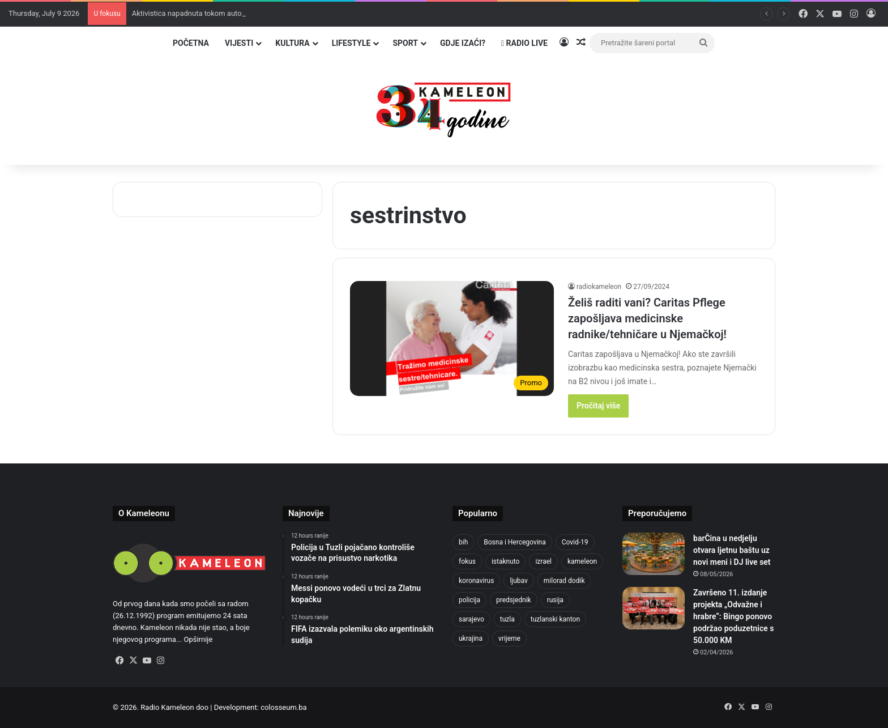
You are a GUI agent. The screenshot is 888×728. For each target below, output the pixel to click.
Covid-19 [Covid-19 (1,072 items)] (575, 542)
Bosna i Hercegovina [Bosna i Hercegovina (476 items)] (514, 542)
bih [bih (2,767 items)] (463, 542)
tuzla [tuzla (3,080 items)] (507, 619)
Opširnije (197, 639)
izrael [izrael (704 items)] (543, 561)
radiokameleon (599, 287)
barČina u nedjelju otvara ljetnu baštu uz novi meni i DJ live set (732, 550)
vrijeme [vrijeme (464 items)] (509, 638)
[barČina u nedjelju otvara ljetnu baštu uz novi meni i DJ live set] (653, 554)
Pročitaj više (598, 405)
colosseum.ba (283, 707)
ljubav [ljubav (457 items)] (518, 581)
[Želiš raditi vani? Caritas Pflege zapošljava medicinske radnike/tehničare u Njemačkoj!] (452, 338)
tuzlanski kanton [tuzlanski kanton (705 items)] (555, 619)
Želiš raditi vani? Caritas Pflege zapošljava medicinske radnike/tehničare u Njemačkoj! (647, 318)
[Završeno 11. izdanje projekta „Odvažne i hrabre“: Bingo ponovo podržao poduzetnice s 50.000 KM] (653, 608)
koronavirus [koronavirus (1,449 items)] (476, 581)
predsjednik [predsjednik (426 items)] (513, 600)
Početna (191, 43)
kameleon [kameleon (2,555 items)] (582, 561)
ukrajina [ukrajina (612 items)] (471, 638)
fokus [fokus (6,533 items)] (467, 561)
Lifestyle (351, 43)
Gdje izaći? (462, 43)
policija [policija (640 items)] (469, 600)
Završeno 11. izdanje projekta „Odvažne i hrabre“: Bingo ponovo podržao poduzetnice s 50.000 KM (733, 616)
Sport (405, 43)
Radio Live (524, 43)
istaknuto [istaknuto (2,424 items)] (506, 561)
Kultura (292, 43)
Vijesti (239, 43)
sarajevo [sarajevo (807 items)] (471, 619)
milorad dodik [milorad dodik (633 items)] (564, 581)
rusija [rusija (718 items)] (555, 600)
